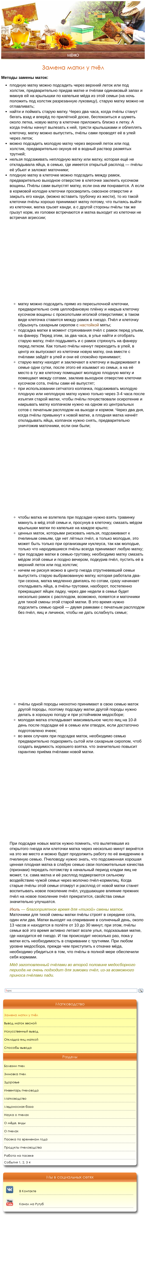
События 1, (12, 1162)
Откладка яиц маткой (21, 1040)
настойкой (89, 325)
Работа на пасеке (18, 1156)
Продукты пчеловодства (23, 1147)
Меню (73, 55)
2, (23, 1162)
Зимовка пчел (15, 1074)
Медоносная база (18, 1107)
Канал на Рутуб (31, 1204)
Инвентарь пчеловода (21, 1090)
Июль (15, 909)
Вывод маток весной (20, 1023)
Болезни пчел (14, 1066)
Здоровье (11, 1082)
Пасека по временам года (25, 1139)
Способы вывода (18, 1048)
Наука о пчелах (16, 1115)
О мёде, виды (15, 1123)
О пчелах (11, 1131)
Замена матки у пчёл (21, 1015)
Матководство (15, 1099)
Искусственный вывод (21, 1031)
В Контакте (27, 1191)
